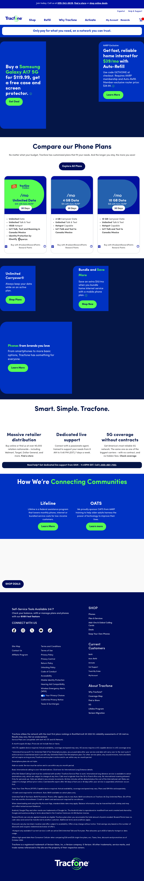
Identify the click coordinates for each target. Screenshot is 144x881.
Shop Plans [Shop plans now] (15, 299)
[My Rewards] (125, 20)
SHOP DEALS (12, 584)
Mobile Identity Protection (52, 680)
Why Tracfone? (95, 692)
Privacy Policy (47, 655)
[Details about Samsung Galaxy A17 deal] (31, 94)
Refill (90, 654)
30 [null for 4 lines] (25, 208)
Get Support (93, 667)
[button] (34, 20)
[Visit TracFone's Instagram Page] (23, 631)
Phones (92, 614)
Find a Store (94, 700)
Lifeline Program (96, 709)
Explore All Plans (72, 166)
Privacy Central (48, 659)
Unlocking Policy (48, 668)
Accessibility (46, 676)
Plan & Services (95, 619)
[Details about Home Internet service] (86, 295)
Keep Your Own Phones (99, 634)
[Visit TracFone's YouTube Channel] (41, 631)
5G (90, 705)
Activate (92, 663)
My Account (93, 675)
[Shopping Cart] (141, 20)
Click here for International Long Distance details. (73, 770)
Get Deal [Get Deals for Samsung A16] (14, 101)
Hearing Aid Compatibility (53, 684)
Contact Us (17, 651)
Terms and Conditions (51, 646)
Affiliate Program (20, 655)
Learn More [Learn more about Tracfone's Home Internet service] (113, 95)
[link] (90, 20)
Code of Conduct (49, 672)
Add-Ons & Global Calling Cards (100, 624)
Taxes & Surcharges (50, 704)
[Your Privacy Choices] (53, 696)
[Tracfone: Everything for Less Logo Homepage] (13, 18)
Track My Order (95, 671)
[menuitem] (34, 20)
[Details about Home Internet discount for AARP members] (113, 86)
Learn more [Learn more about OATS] (96, 526)
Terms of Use (47, 651)
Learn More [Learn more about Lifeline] (48, 526)
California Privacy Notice (52, 700)
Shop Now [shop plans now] (87, 304)
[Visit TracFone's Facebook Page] (14, 631)
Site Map (16, 646)
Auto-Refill (93, 659)
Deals (91, 630)
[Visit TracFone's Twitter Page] (32, 631)
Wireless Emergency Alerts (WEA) (53, 690)
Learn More (18, 368)
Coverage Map (95, 696)
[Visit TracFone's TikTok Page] (50, 631)
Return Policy (47, 663)
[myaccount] (112, 20)
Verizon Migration (97, 713)
